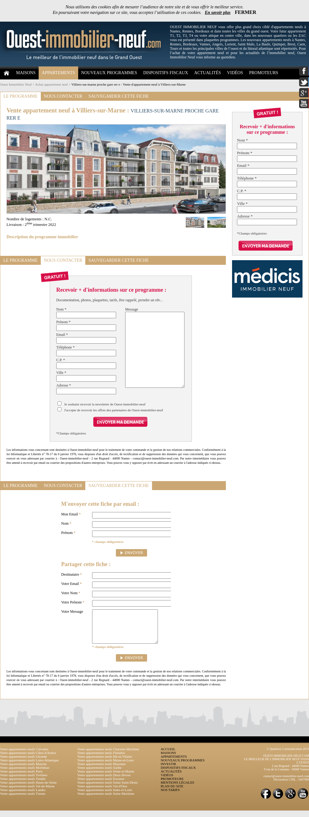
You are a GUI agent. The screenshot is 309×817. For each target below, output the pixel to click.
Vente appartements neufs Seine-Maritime (105, 800)
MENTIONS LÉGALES (177, 789)
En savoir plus (218, 12)
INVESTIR (168, 770)
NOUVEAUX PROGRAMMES (109, 72)
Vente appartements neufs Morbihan (24, 774)
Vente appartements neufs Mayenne (101, 770)
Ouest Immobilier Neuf (16, 84)
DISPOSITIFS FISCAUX (165, 72)
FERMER (245, 12)
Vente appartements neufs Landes (23, 796)
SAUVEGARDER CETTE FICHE (118, 96)
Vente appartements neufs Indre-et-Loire (104, 796)
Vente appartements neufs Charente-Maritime (108, 755)
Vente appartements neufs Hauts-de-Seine (28, 789)
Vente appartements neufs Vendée (23, 785)
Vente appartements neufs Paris (21, 778)
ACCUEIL (168, 755)
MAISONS (26, 72)
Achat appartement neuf (51, 84)
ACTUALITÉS (207, 72)
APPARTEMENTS (58, 72)
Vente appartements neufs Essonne (100, 785)
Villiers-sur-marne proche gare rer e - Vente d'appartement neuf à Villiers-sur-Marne (128, 84)
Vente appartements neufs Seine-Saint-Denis (107, 789)
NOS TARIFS (170, 796)
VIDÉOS (235, 72)
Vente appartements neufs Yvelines (23, 781)
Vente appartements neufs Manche (23, 770)
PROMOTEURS (263, 72)
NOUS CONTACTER (63, 96)
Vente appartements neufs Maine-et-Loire (105, 766)
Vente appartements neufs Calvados (24, 755)
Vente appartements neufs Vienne (22, 800)
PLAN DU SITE (172, 792)
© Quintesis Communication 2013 (288, 755)
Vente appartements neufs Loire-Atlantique (29, 766)
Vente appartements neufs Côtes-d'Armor (28, 759)
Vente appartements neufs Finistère (101, 759)
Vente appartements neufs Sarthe (99, 774)
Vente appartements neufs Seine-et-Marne (105, 778)
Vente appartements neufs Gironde (23, 763)
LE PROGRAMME (20, 96)
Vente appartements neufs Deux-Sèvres (104, 781)
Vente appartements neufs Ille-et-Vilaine (104, 763)
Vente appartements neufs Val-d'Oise (102, 792)
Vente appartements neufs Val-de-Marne (27, 792)
